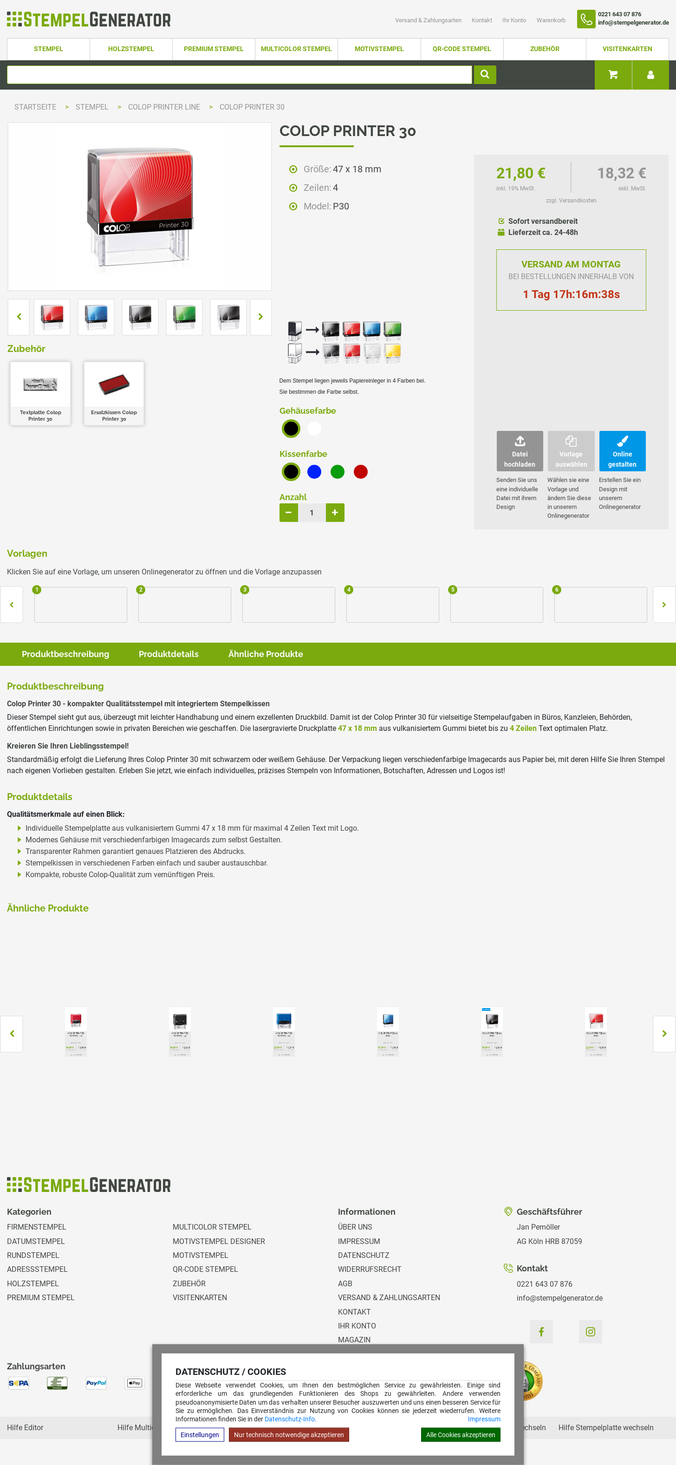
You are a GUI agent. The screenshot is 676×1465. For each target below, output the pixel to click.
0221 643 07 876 (544, 1284)
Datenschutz (364, 1255)
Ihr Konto (514, 20)
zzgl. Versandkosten (571, 200)
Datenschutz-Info (290, 1419)
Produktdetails (169, 654)
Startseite (35, 107)
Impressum (484, 1419)
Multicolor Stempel (296, 49)
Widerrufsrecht (370, 1269)
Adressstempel (37, 1269)
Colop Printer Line (165, 107)
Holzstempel (131, 49)
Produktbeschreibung (65, 654)
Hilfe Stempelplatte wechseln (606, 1427)
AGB (345, 1283)
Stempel (48, 49)
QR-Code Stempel (462, 49)
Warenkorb (551, 20)
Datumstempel (36, 1241)
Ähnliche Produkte (265, 654)
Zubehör (544, 49)
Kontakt (483, 20)
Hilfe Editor (25, 1427)
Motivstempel (379, 49)
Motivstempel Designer (219, 1241)
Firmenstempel (36, 1227)
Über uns (355, 1227)
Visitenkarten (627, 49)
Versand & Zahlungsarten (429, 20)
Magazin (354, 1339)
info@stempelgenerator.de (560, 1298)
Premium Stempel (214, 49)
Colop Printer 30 (252, 107)
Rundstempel (33, 1255)
